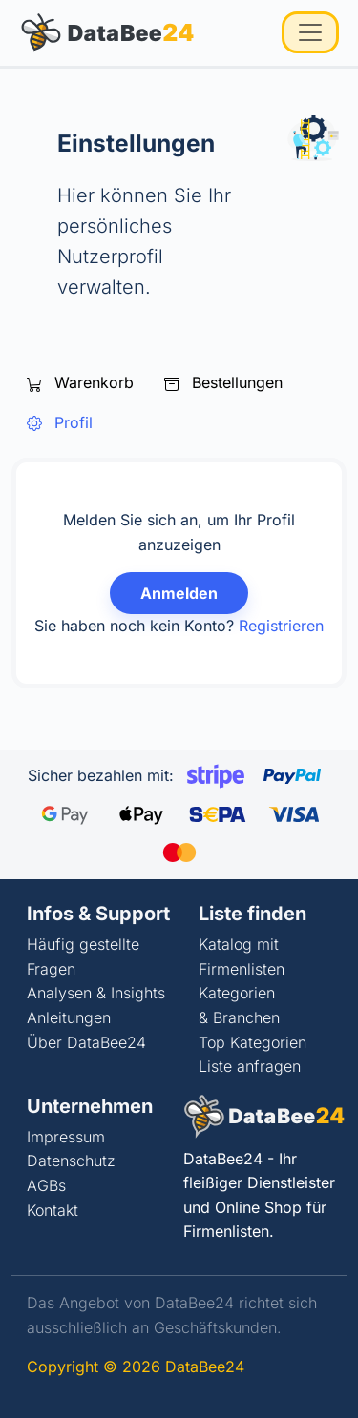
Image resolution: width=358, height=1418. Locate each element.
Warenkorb (80, 382)
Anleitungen (69, 1017)
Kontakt (52, 1210)
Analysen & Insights (96, 992)
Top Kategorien (252, 1042)
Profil (60, 422)
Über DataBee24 (86, 1042)
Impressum (66, 1136)
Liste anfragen (250, 1066)
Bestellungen (223, 382)
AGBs (46, 1185)
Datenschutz (71, 1160)
